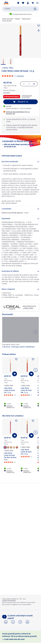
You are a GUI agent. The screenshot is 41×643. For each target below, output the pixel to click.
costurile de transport (9, 600)
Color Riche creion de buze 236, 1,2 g (9, 390)
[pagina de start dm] (6, 3)
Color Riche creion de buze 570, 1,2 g (26, 452)
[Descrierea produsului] (20, 161)
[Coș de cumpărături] (32, 3)
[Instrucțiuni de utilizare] (20, 271)
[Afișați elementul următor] (35, 370)
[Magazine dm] (18, 3)
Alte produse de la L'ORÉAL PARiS (20, 307)
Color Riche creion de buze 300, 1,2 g (26, 390)
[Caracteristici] (20, 209)
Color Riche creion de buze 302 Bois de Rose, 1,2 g (10, 456)
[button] (37, 3)
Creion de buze (6, 20)
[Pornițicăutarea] (35, 8)
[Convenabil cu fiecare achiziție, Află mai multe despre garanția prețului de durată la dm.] (20, 143)
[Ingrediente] (20, 218)
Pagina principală (7, 18)
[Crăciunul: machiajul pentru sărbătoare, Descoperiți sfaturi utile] (20, 334)
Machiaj (17, 18)
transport (6, 93)
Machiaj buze (26, 18)
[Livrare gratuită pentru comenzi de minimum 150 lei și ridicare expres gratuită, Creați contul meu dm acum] (20, 636)
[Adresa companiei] (20, 289)
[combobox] (20, 8)
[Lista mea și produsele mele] (23, 3)
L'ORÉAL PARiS (7, 68)
